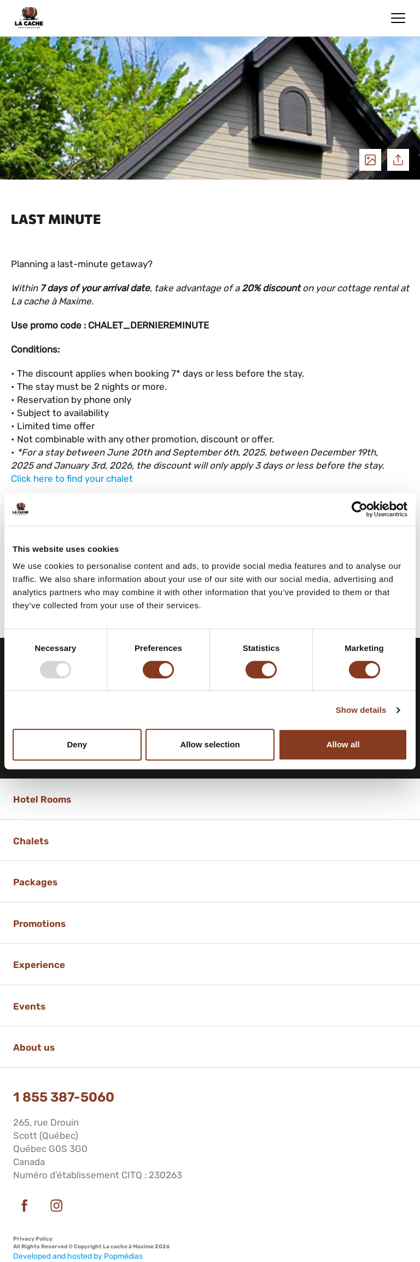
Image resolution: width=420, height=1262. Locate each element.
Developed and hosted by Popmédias (78, 1256)
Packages (35, 882)
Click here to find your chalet (72, 478)
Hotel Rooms (42, 799)
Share (398, 160)
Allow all (343, 744)
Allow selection (210, 744)
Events (29, 1006)
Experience (39, 964)
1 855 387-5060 (63, 1097)
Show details (361, 709)
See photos (370, 160)
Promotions (39, 923)
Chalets (31, 840)
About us (34, 1047)
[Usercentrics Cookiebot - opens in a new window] (359, 509)
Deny (77, 744)
